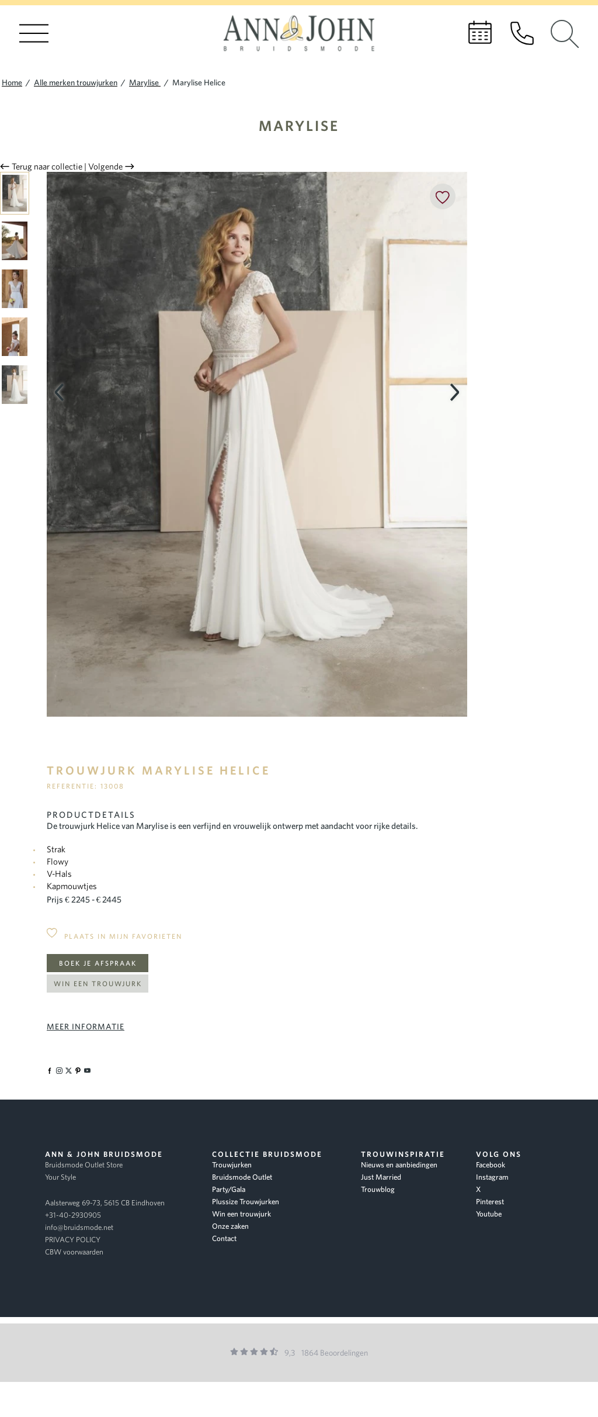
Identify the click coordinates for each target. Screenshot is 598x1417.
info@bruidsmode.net (79, 1227)
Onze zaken (230, 1226)
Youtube (489, 1213)
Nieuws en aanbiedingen (399, 1164)
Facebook (490, 1164)
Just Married (381, 1177)
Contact (224, 1238)
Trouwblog (378, 1189)
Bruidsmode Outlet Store (84, 1164)
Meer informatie (85, 1026)
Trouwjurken (232, 1164)
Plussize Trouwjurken (245, 1201)
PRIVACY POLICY (72, 1239)
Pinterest (490, 1201)
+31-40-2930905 (73, 1215)
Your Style (60, 1177)
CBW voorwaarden (74, 1251)
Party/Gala (228, 1189)
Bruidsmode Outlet (242, 1177)
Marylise (299, 125)
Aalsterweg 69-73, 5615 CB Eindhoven (105, 1202)
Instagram (492, 1177)
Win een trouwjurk (98, 983)
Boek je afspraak (98, 963)
